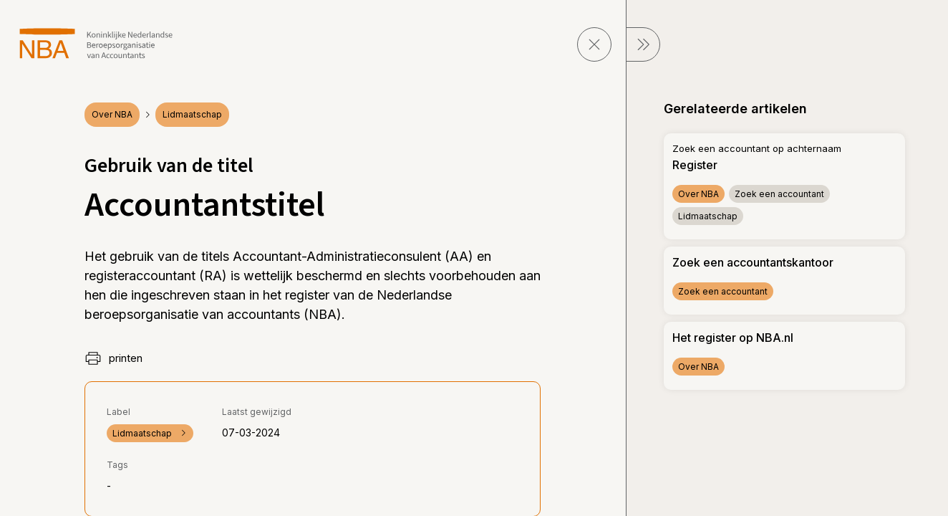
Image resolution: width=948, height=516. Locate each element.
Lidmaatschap (192, 114)
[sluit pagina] (594, 44)
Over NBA (112, 114)
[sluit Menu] (643, 44)
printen (113, 358)
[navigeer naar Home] (96, 43)
